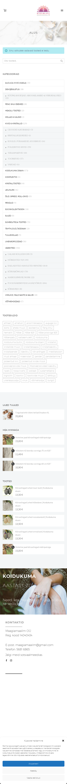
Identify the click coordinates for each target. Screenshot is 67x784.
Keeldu (33, 771)
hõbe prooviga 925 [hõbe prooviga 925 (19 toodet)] (47, 332)
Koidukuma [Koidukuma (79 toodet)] (41, 337)
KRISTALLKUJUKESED (18, 135)
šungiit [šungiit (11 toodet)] (51, 380)
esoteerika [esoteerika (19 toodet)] (34, 328)
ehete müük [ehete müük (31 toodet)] (19, 328)
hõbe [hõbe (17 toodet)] (18, 332)
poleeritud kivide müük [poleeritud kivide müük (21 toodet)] (33, 361)
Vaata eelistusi (33, 778)
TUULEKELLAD (11, 235)
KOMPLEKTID (11, 177)
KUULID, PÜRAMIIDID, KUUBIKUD (24, 141)
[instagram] (11, 660)
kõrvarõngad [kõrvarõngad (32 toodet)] (39, 352)
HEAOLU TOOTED (13, 111)
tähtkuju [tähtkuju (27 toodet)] (51, 375)
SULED (8, 216)
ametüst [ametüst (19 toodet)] (19, 323)
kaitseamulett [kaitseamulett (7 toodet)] (25, 337)
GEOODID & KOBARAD (19, 129)
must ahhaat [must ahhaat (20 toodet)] (10, 356)
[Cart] (5, 10)
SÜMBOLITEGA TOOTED (15, 222)
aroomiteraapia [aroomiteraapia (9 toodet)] (34, 323)
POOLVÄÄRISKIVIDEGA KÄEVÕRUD (25, 283)
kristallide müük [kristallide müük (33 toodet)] (12, 347)
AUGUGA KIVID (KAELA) (15, 83)
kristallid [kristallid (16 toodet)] (52, 342)
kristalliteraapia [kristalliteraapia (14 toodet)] (31, 347)
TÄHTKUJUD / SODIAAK (15, 229)
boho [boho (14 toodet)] (6, 328)
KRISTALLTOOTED (13, 183)
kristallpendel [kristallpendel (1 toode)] (10, 352)
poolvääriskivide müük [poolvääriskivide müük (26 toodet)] (15, 366)
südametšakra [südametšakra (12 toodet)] (47, 371)
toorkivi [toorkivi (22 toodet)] (20, 375)
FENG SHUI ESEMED (14, 104)
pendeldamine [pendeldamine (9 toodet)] (53, 356)
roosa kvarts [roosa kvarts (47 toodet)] (19, 371)
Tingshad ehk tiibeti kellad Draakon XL (32, 412)
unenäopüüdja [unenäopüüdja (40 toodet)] (11, 380)
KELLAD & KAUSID (13, 117)
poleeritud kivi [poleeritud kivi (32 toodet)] (11, 361)
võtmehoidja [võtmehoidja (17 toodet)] (37, 380)
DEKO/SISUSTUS (12, 89)
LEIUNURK (10, 190)
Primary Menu (62, 10)
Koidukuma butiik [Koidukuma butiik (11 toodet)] (13, 342)
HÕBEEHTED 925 (16, 260)
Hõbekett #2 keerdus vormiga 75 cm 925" (33, 450)
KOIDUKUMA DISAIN (14, 171)
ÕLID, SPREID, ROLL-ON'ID (16, 196)
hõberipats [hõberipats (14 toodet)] (9, 337)
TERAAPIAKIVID (15, 153)
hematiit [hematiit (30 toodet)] (8, 332)
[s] (33, 60)
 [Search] (61, 61)
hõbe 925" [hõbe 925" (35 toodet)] (30, 332)
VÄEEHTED (10, 248)
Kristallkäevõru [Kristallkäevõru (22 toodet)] (49, 347)
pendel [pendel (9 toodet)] (38, 356)
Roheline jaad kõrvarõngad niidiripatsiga (33, 437)
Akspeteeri (33, 764)
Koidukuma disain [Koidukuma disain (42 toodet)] (35, 342)
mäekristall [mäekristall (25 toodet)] (25, 356)
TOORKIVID (13, 158)
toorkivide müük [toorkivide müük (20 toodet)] (35, 375)
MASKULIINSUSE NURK (19, 277)
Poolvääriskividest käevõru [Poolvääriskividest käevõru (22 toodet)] (43, 366)
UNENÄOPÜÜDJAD (13, 242)
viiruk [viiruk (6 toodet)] (25, 380)
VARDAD (12, 164)
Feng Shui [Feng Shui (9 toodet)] (47, 328)
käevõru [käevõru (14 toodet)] (25, 352)
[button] (63, 740)
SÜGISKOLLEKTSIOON (14, 209)
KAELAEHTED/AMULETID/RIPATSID (25, 265)
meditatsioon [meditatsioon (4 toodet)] (55, 352)
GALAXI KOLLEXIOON (18, 254)
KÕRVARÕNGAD (16, 271)
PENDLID (9, 203)
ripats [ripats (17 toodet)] (7, 371)
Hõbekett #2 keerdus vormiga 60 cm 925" (33, 463)
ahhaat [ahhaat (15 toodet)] (7, 323)
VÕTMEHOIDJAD (12, 301)
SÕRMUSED (13, 289)
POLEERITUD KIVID (17, 147)
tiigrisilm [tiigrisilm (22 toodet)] (8, 375)
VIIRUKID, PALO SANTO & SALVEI (19, 295)
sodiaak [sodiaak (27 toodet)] (32, 371)
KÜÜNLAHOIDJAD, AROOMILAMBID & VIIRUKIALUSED (34, 95)
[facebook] (6, 660)
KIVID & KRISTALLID (13, 124)
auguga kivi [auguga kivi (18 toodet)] (51, 323)
